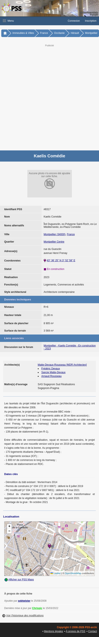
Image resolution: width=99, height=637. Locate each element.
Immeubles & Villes (23, 33)
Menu (8, 21)
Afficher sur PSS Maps (21, 579)
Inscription (90, 20)
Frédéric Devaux (50, 368)
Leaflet (55, 573)
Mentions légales (53, 631)
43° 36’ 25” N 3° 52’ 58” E (61, 260)
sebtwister (24, 600)
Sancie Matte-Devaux (53, 372)
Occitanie (59, 33)
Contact (92, 631)
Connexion (74, 20)
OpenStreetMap (73, 573)
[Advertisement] (49, 97)
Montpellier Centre (54, 241)
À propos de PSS (75, 631)
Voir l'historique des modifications (24, 615)
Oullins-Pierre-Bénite (89, 13)
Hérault (75, 33)
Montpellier (91, 33)
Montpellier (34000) (54, 234)
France (44, 33)
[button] (32, 20)
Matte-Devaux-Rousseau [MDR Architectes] (62, 364)
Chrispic (37, 608)
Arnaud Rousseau (51, 376)
